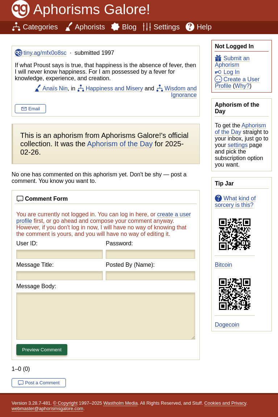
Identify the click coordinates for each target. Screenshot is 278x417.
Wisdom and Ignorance (181, 91)
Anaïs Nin (54, 88)
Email (34, 108)
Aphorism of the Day (240, 128)
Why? (242, 86)
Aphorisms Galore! (91, 9)
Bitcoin (223, 265)
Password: (119, 243)
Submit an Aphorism (232, 61)
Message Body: (36, 286)
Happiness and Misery (114, 88)
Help (204, 27)
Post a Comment (42, 382)
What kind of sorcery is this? (235, 201)
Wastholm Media (120, 403)
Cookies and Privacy (225, 403)
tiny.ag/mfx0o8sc (45, 53)
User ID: (27, 243)
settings (238, 145)
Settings (166, 27)
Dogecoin (227, 325)
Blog (129, 27)
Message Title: (35, 265)
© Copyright (65, 403)
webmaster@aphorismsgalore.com (47, 408)
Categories (40, 27)
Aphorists (90, 27)
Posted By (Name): (130, 265)
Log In (231, 72)
